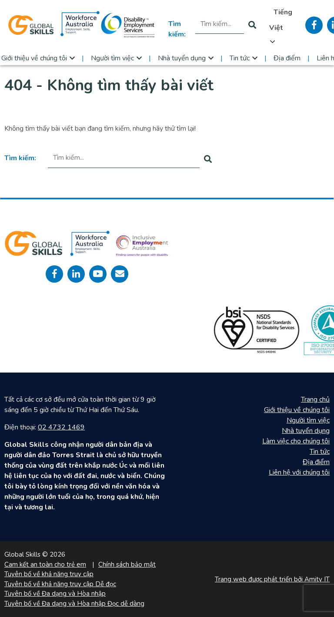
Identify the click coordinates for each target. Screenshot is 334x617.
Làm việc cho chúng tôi (296, 441)
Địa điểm (287, 58)
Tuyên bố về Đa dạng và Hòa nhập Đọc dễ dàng (74, 603)
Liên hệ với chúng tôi (299, 472)
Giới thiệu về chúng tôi (297, 410)
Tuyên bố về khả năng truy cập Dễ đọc (60, 584)
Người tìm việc (112, 58)
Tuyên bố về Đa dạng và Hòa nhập (55, 593)
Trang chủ (315, 399)
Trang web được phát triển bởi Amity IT (272, 579)
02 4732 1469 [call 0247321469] (61, 427)
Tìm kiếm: (177, 29)
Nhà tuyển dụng (182, 58)
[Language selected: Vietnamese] (280, 25)
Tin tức (240, 58)
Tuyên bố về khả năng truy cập (49, 574)
